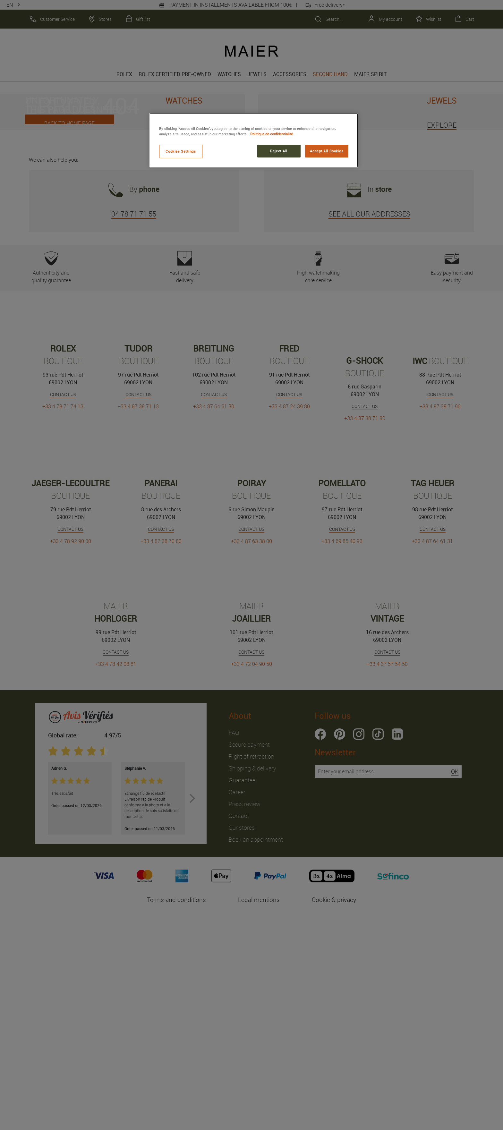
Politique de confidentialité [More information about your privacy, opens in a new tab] (271, 134)
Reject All (278, 151)
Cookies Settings (181, 151)
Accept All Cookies (326, 151)
